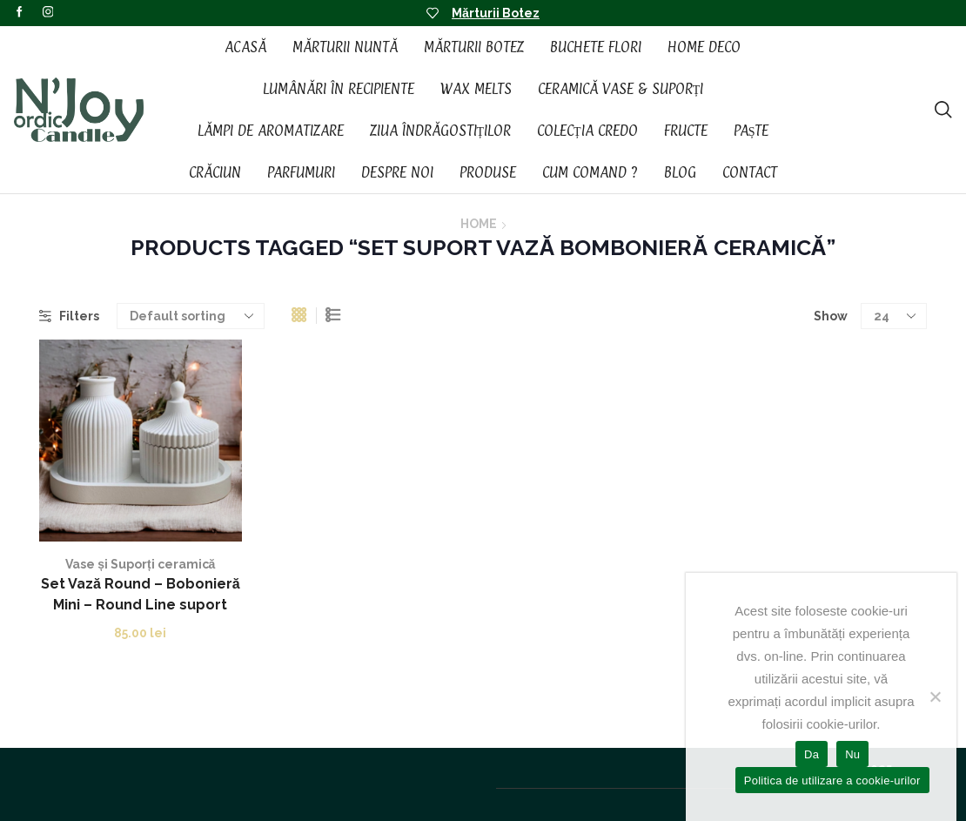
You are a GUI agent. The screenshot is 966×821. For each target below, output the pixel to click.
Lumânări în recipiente (338, 89)
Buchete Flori (595, 47)
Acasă (245, 47)
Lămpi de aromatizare (271, 130)
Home (478, 224)
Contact (749, 172)
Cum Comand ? (590, 172)
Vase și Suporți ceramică (140, 564)
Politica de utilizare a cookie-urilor (832, 780)
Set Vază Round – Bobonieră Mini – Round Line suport (140, 594)
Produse (488, 172)
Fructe (686, 130)
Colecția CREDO (587, 130)
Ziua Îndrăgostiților (441, 130)
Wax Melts (476, 89)
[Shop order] (191, 316)
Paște (751, 130)
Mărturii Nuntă (345, 47)
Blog (680, 172)
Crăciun (215, 172)
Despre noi (397, 172)
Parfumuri (301, 172)
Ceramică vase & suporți (621, 89)
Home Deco (704, 47)
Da (811, 754)
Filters (69, 316)
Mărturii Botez (496, 13)
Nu (852, 754)
